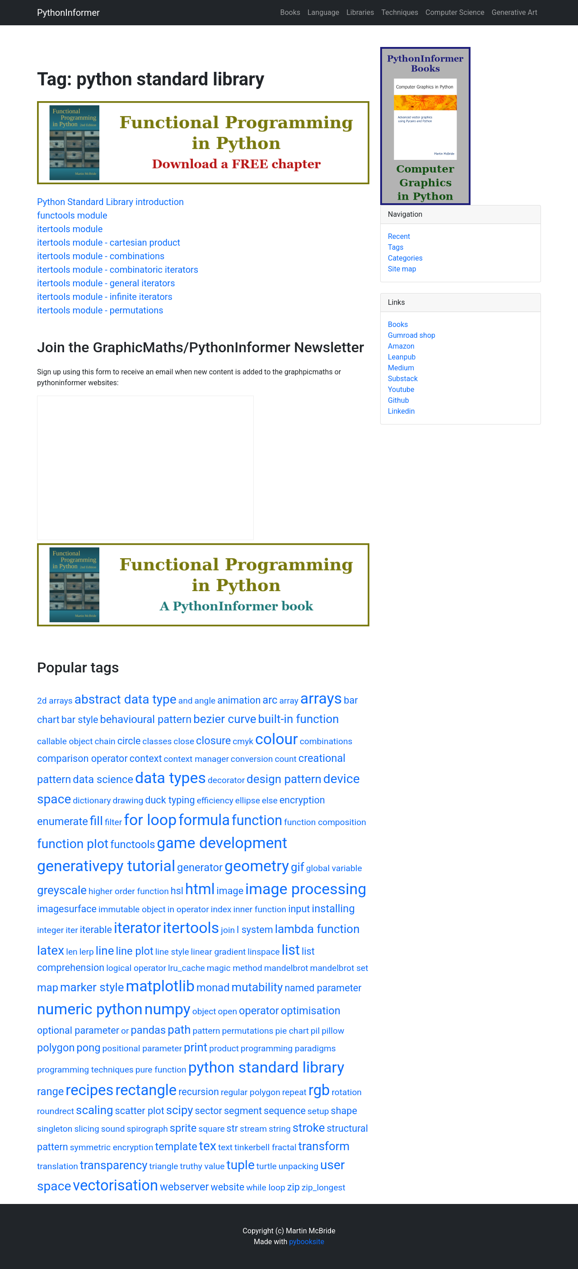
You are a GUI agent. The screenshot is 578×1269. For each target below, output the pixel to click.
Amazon (401, 346)
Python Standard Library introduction (110, 201)
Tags (396, 247)
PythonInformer (68, 12)
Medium (401, 368)
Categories (405, 258)
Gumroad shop (411, 335)
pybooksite (306, 1241)
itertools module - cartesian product (108, 242)
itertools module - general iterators (106, 283)
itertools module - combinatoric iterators (117, 269)
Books (290, 12)
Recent (399, 236)
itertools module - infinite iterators (104, 296)
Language (323, 12)
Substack (403, 378)
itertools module (70, 229)
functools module (72, 215)
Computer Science (454, 12)
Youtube (401, 389)
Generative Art (514, 12)
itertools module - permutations (100, 310)
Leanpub (401, 357)
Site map (402, 269)
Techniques (400, 12)
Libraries (360, 12)
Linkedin (401, 411)
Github (398, 400)
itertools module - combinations (100, 256)
